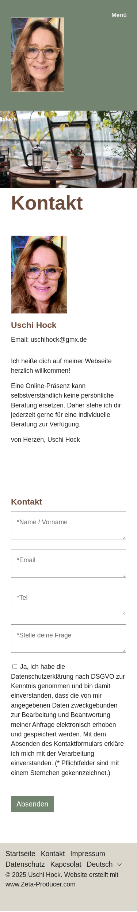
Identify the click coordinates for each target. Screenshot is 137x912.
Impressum (87, 854)
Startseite (20, 854)
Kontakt (53, 854)
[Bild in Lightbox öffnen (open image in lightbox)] (39, 274)
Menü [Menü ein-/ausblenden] (119, 15)
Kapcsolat (65, 864)
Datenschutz (25, 864)
